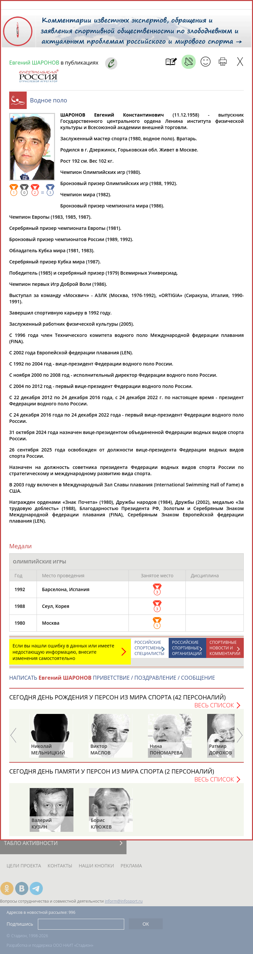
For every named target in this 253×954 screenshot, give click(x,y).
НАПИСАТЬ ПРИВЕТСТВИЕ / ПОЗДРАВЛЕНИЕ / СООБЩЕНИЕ (112, 681)
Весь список (214, 708)
